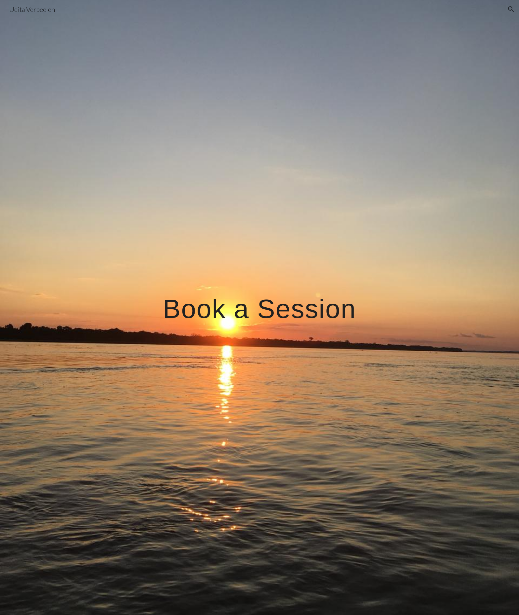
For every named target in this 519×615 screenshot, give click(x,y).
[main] (259, 307)
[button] (511, 9)
